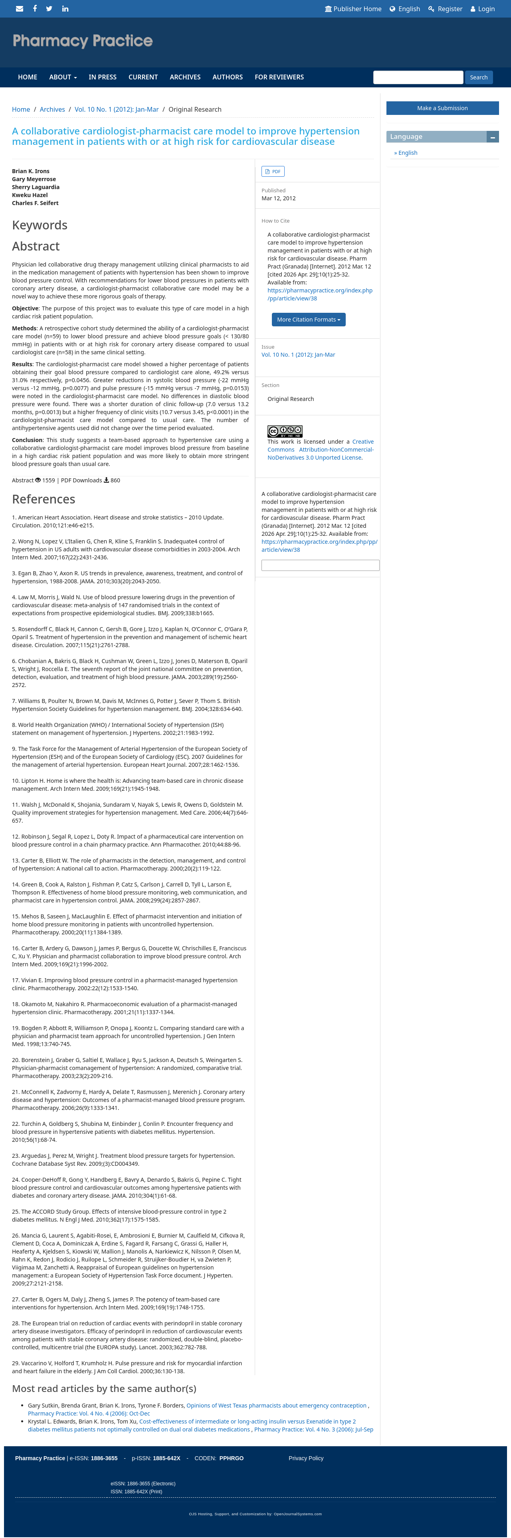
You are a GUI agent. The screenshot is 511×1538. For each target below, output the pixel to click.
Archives (185, 77)
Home (27, 77)
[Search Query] (418, 77)
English (405, 8)
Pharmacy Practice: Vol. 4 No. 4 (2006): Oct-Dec (89, 1413)
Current (143, 77)
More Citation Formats (309, 319)
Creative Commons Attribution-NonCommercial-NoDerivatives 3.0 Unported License (320, 449)
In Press (103, 77)
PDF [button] (275, 171)
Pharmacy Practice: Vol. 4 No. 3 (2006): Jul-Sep (313, 1429)
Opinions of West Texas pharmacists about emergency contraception (277, 1405)
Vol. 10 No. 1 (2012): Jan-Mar (117, 109)
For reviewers (279, 77)
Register (445, 8)
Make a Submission (442, 108)
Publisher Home (353, 8)
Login (483, 8)
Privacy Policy (306, 1458)
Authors (228, 77)
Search (479, 77)
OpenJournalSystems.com (298, 1514)
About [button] (63, 77)
